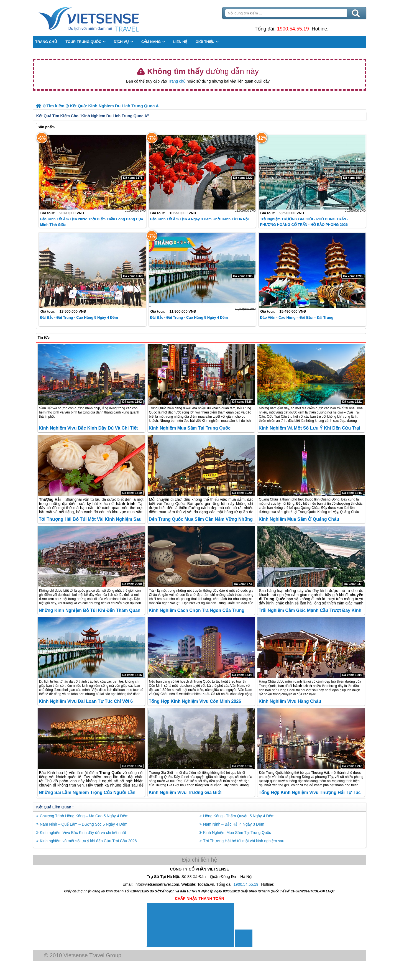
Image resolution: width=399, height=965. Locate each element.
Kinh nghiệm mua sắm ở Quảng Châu (299, 519)
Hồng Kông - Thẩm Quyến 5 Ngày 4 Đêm (238, 816)
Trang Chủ (103, 18)
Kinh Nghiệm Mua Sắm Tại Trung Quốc (190, 428)
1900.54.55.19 (292, 29)
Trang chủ (177, 81)
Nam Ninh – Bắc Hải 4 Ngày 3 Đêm (233, 824)
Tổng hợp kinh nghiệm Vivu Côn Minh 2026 (195, 701)
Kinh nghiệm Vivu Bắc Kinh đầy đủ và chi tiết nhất (83, 832)
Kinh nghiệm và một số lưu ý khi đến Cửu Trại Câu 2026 (88, 841)
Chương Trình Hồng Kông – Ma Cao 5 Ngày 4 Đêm (84, 816)
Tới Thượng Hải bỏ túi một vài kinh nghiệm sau (90, 519)
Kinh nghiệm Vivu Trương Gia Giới (185, 792)
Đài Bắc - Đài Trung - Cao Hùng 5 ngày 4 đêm (80, 317)
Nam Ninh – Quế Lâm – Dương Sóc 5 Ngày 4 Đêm (84, 824)
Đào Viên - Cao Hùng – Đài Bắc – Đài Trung (296, 317)
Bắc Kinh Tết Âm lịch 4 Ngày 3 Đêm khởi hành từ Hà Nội (199, 219)
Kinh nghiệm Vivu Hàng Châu (290, 701)
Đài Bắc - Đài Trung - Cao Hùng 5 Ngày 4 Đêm (189, 317)
